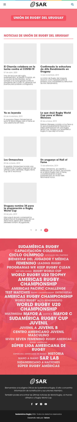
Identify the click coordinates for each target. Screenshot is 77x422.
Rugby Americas (59, 339)
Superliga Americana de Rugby (30, 354)
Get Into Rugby (24, 271)
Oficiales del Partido (56, 255)
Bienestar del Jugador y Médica (38, 259)
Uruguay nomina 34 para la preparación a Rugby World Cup (19, 208)
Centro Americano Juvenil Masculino (38, 333)
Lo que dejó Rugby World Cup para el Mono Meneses (55, 115)
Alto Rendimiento (49, 300)
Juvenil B (48, 328)
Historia (56, 354)
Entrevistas (63, 292)
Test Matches (17, 292)
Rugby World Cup (47, 271)
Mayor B (47, 314)
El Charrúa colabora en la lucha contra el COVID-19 (19, 68)
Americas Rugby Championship (38, 282)
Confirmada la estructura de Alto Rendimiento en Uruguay (55, 69)
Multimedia (13, 314)
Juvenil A (28, 328)
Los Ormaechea (13, 160)
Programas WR (21, 267)
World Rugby (25, 300)
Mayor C (62, 314)
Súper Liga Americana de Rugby (38, 348)
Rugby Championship (42, 293)
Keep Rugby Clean (53, 267)
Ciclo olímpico (26, 255)
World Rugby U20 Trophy (38, 275)
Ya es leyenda (12, 113)
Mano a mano (28, 358)
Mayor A (32, 314)
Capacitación (28, 251)
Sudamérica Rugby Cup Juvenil (38, 321)
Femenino (26, 264)
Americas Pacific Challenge (38, 289)
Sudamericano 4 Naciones (38, 362)
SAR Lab (49, 358)
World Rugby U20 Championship (39, 307)
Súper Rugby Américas (39, 366)
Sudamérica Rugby (38, 247)
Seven (9, 339)
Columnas (53, 251)
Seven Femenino (30, 339)
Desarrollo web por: (39, 418)
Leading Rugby (49, 263)
